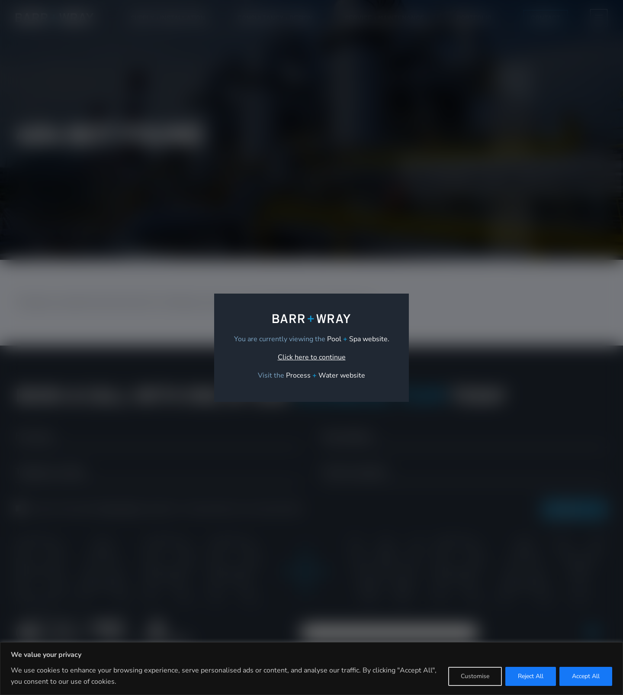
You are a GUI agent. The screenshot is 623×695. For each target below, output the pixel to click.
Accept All (586, 676)
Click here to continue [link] (312, 357)
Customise (475, 676)
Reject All (530, 676)
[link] (325, 375)
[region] (311, 668)
